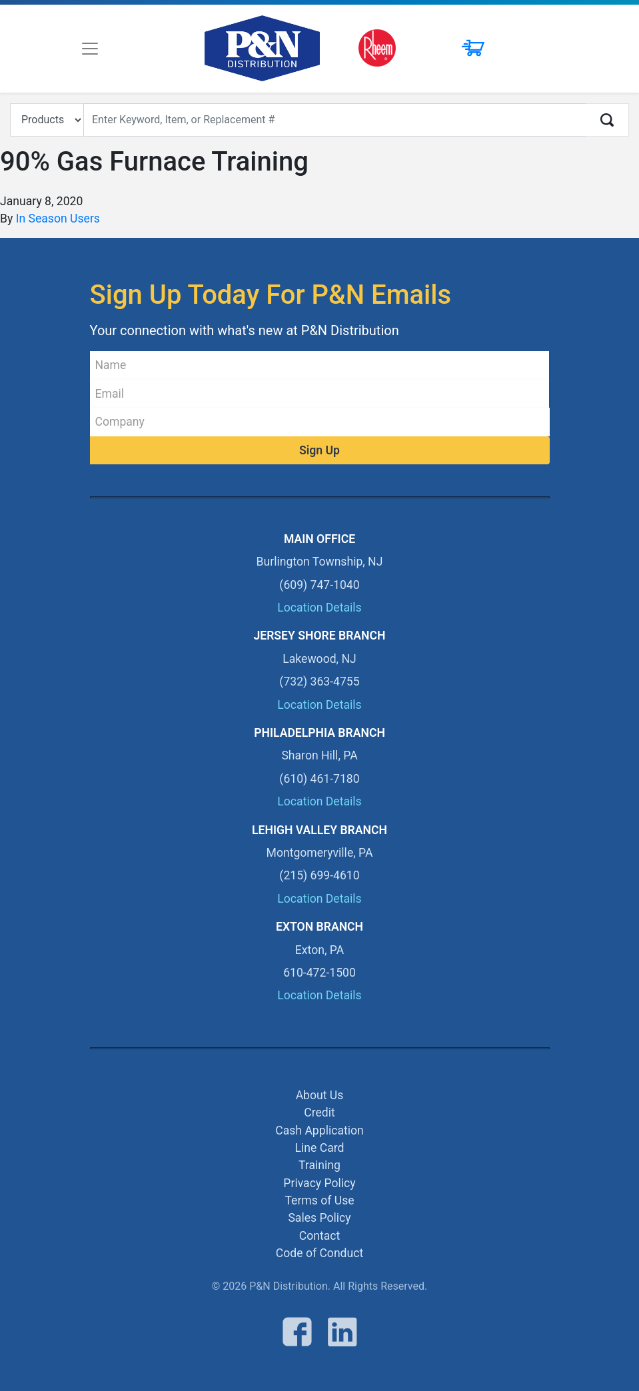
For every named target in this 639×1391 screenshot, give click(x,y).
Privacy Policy (319, 1183)
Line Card (319, 1148)
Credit (319, 1112)
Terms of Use (319, 1200)
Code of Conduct (319, 1253)
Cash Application (319, 1130)
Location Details (319, 607)
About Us (320, 1095)
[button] (464, 48)
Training (319, 1165)
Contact (319, 1235)
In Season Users (58, 218)
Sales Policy (319, 1217)
